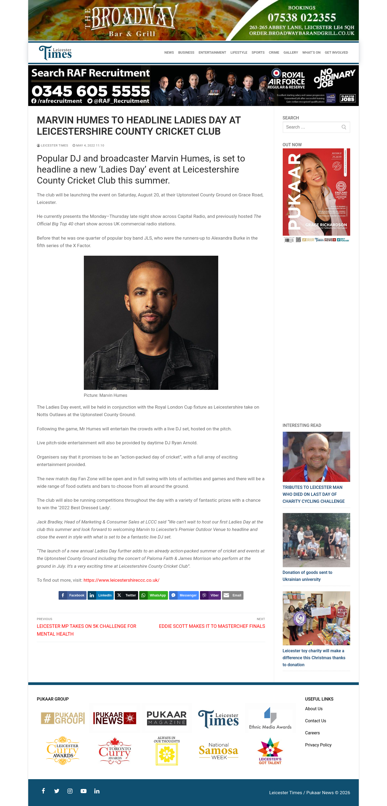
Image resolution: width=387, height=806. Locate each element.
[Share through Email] (232, 595)
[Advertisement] (316, 332)
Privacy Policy (318, 745)
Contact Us (315, 720)
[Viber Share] (210, 595)
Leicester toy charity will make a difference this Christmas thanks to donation (314, 657)
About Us (313, 708)
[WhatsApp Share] (153, 595)
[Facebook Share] (73, 595)
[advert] (193, 39)
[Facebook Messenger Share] (184, 595)
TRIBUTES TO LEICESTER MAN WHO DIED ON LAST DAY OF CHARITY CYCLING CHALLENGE (314, 494)
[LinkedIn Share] (101, 595)
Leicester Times (52, 145)
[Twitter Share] (126, 595)
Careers (312, 732)
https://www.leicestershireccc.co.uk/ (122, 580)
